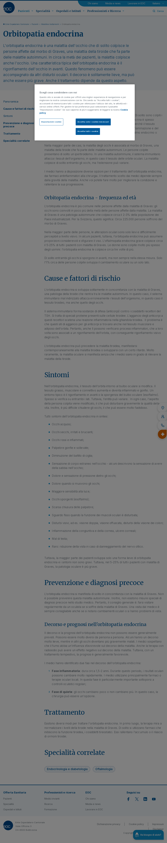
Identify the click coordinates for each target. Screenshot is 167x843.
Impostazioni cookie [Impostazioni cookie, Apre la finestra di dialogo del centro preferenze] (51, 122)
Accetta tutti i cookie (87, 131)
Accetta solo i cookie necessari (93, 122)
